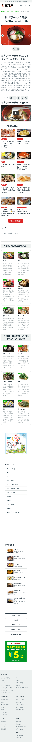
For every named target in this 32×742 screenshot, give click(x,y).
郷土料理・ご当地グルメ (22, 687)
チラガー (20, 353)
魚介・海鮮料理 (5, 685)
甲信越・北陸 (5, 704)
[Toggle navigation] (30, 5)
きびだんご (6, 316)
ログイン (3, 724)
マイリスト (4, 726)
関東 (2, 702)
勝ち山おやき (21, 409)
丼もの (18, 678)
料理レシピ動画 (16, 615)
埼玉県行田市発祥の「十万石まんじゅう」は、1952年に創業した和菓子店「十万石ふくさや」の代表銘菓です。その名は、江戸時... (8, 362)
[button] (14, 46)
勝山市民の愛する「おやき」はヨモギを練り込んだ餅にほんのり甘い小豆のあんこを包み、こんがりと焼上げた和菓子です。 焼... (23, 417)
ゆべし (20, 260)
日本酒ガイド (19, 735)
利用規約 (18, 724)
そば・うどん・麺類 (6, 687)
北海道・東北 (5, 699)
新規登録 (3, 721)
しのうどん (21, 316)
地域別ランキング (16, 634)
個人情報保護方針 (21, 726)
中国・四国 (11, 11)
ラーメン (3, 683)
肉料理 (18, 685)
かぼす (20, 381)
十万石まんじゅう (7, 353)
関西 (2, 709)
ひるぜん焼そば (7, 288)
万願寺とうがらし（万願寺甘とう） (12, 381)
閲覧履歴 (3, 729)
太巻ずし (5, 409)
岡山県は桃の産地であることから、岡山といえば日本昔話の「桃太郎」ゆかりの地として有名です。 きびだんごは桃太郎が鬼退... (8, 324)
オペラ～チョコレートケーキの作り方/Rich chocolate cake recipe (23, 211)
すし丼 (4, 260)
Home (3, 11)
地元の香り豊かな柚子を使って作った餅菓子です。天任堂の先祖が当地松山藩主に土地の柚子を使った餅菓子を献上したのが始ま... (23, 269)
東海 (2, 707)
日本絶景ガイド (20, 738)
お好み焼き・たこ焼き (7, 690)
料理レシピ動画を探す (16, 221)
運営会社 (18, 721)
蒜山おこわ (21, 288)
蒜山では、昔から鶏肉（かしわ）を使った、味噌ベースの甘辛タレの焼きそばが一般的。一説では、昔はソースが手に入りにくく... (8, 296)
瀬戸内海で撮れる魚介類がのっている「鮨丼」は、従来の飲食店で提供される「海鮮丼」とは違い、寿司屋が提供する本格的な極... (8, 269)
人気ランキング (16, 625)
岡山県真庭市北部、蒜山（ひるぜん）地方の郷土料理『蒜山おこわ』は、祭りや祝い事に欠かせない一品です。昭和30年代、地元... (23, 296)
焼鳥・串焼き (19, 683)
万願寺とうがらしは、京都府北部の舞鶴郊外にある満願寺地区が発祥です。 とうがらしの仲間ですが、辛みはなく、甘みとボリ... (8, 390)
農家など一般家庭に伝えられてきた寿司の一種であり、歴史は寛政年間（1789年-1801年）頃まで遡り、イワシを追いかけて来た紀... (8, 417)
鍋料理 (18, 680)
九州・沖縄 (4, 714)
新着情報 (16, 620)
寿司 (2, 680)
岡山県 (17, 11)
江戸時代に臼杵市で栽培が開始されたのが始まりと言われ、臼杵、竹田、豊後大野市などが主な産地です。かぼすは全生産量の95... (23, 390)
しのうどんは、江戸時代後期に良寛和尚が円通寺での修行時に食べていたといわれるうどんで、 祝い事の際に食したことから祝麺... (23, 324)
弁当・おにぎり (5, 692)
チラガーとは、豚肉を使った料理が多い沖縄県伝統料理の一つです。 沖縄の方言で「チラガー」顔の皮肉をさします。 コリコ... (23, 362)
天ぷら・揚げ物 (5, 678)
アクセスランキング (16, 629)
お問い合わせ (19, 729)
